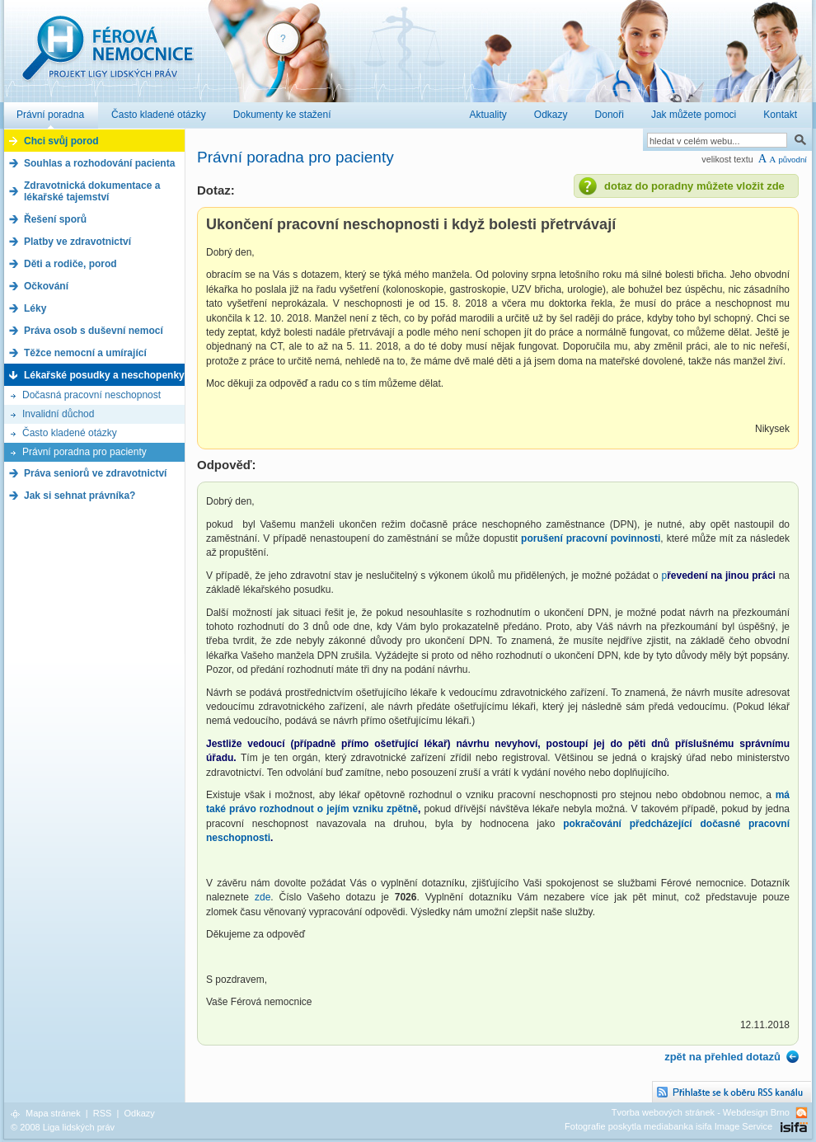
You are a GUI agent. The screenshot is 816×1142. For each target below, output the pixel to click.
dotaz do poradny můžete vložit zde (694, 186)
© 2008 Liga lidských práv (63, 1127)
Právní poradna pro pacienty (84, 452)
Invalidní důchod (58, 414)
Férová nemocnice (107, 56)
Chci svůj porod (61, 141)
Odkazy (139, 1113)
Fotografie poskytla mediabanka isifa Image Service (668, 1126)
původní (792, 159)
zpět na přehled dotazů (722, 1056)
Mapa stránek (53, 1113)
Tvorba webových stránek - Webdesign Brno (701, 1112)
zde (262, 897)
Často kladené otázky (69, 433)
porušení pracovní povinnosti (590, 538)
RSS (102, 1113)
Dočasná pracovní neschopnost (91, 395)
